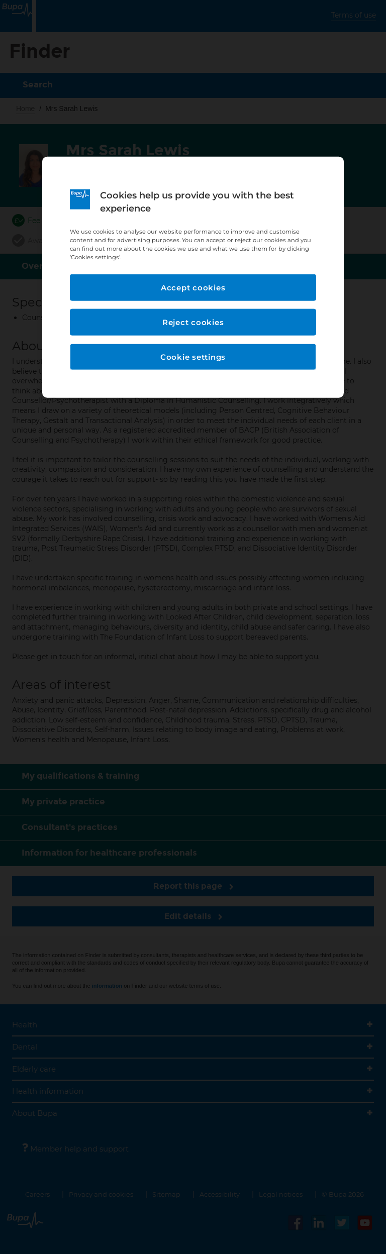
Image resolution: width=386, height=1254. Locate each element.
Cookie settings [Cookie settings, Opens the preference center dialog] (193, 357)
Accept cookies (193, 287)
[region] (193, 277)
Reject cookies (193, 322)
